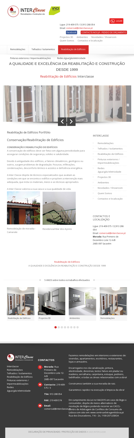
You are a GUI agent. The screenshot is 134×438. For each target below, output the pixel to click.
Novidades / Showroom (103, 37)
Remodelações (17, 49)
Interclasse (13, 366)
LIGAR (116, 21)
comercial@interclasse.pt (79, 28)
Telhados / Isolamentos (43, 49)
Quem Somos (67, 40)
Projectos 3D (66, 37)
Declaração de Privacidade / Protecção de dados (57, 431)
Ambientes (82, 37)
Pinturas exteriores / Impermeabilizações (30, 58)
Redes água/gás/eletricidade (71, 58)
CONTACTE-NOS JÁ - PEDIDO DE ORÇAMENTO (103, 32)
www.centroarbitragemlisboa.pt (107, 412)
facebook (71, 32)
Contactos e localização (90, 40)
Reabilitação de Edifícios (73, 49)
